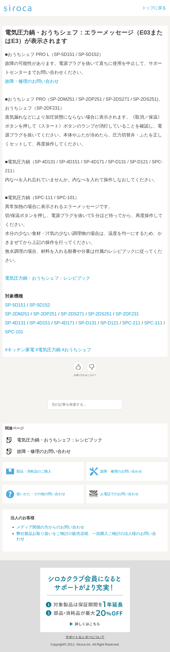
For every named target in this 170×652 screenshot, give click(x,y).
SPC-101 (14, 331)
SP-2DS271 (72, 313)
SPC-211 (131, 322)
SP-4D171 (64, 322)
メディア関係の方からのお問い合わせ (50, 527)
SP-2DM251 (17, 313)
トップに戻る (154, 8)
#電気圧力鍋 (48, 349)
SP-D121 (109, 322)
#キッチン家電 (19, 349)
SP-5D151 (15, 305)
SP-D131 (87, 322)
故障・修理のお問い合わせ (32, 81)
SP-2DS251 (100, 313)
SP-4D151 (39, 322)
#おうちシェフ (76, 349)
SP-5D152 (39, 305)
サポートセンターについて (85, 637)
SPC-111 (153, 322)
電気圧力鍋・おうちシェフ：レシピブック (47, 278)
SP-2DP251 (45, 313)
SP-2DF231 (127, 313)
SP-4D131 (15, 322)
